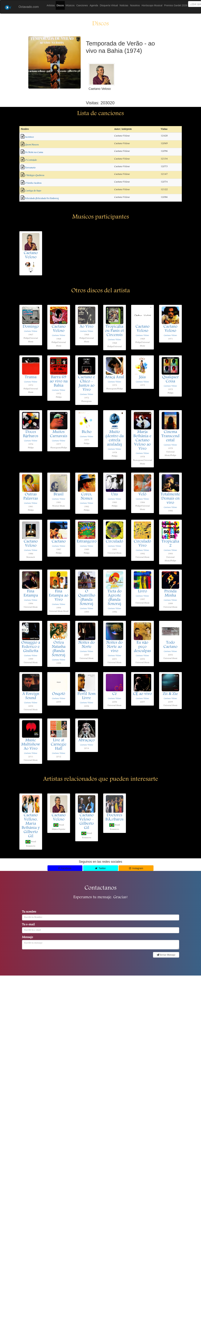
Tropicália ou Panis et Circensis (114, 331)
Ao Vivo (86, 326)
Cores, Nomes (86, 496)
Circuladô (114, 541)
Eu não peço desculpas (142, 647)
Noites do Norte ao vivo (114, 647)
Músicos (70, 5)
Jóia (142, 377)
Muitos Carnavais (58, 434)
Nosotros (135, 5)
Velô (142, 494)
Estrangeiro (87, 541)
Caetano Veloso (31, 255)
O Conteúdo (31, 160)
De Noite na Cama (34, 152)
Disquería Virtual (109, 5)
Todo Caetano (170, 645)
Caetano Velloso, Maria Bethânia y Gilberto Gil (31, 826)
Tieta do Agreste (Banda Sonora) (115, 598)
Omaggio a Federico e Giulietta (30, 647)
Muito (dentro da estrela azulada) (114, 438)
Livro (142, 591)
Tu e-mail (28, 924)
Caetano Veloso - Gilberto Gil (86, 822)
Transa (30, 377)
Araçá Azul (114, 377)
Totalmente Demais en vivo (170, 499)
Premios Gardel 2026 (175, 5)
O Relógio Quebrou (34, 175)
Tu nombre (29, 912)
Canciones (82, 5)
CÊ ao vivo (142, 694)
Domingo (31, 326)
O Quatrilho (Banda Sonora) (86, 598)
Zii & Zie (170, 694)
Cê (114, 694)
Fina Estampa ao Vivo (58, 596)
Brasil (59, 494)
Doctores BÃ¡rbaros (114, 817)
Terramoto (30, 167)
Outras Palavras (30, 496)
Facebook (65, 868)
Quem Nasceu (32, 144)
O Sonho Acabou (33, 183)
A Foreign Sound (30, 696)
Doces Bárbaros (30, 434)
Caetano (59, 541)
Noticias (124, 5)
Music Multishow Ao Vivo (30, 744)
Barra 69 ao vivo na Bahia (59, 381)
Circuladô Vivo (142, 543)
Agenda (94, 5)
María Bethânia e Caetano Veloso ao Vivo (142, 440)
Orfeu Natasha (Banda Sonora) (58, 649)
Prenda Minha (170, 593)
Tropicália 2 (170, 543)
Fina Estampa (31, 593)
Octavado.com (29, 7)
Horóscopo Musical (152, 5)
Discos (60, 5)
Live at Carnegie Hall (59, 744)
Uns (114, 494)
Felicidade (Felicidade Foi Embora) (42, 198)
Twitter (100, 868)
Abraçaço (86, 740)
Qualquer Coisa (170, 379)
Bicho (87, 432)
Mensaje (27, 937)
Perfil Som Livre (87, 696)
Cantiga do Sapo (33, 190)
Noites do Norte (86, 645)
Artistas (51, 5)
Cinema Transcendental (170, 436)
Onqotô (58, 694)
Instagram (136, 868)
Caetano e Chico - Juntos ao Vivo (86, 384)
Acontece (29, 137)
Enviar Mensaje (166, 955)
